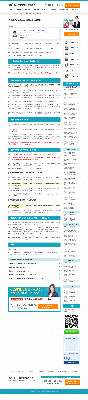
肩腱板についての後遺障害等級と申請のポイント (70, 156)
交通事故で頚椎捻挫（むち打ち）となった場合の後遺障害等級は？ (70, 204)
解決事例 (19, 9)
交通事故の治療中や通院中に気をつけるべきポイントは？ (23, 275)
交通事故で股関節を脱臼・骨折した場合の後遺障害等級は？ (70, 208)
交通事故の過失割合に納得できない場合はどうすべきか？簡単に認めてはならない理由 (70, 219)
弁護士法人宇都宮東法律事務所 (21, 5)
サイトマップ (44, 386)
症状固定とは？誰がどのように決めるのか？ (20, 271)
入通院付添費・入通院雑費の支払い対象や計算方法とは (22, 263)
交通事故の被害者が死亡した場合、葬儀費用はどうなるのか (70, 240)
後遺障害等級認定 (71, 149)
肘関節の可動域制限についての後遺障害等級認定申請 (70, 168)
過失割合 (71, 212)
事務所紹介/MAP (64, 9)
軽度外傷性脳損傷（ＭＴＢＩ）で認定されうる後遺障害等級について (70, 183)
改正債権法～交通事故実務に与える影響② (70, 297)
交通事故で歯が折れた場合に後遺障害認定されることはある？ (70, 179)
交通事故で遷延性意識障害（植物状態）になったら (70, 248)
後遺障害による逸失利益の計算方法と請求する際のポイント (70, 140)
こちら (68, 311)
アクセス (71, 76)
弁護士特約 (72, 48)
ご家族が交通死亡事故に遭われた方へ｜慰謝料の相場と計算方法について (70, 231)
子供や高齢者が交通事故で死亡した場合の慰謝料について (70, 227)
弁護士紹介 (27, 9)
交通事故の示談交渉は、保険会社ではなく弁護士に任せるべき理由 (70, 137)
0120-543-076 (55, 5)
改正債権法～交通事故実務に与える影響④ (70, 289)
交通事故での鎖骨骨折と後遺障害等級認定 (70, 164)
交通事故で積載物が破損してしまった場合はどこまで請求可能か (70, 121)
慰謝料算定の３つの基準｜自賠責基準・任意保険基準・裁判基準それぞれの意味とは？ (70, 145)
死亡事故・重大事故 (71, 224)
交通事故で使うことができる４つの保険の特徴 (70, 278)
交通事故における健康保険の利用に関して (70, 282)
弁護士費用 (36, 9)
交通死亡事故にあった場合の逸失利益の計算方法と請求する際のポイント (70, 244)
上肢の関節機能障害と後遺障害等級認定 (70, 175)
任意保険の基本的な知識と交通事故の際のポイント (70, 271)
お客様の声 (53, 9)
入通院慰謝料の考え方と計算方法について (70, 129)
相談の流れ (45, 9)
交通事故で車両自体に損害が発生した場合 (70, 125)
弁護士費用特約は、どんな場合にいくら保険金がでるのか (70, 267)
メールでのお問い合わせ (71, 34)
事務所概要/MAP (62, 371)
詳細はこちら (71, 362)
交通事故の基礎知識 (17, 13)
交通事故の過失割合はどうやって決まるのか (70, 215)
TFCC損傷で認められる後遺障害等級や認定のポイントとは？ (70, 160)
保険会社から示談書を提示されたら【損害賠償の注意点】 (70, 118)
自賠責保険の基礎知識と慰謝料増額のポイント (70, 275)
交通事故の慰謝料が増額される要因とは (70, 90)
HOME (11, 9)
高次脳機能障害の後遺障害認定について (70, 252)
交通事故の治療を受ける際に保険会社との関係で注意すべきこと (70, 133)
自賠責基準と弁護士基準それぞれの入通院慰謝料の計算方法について (26, 278)
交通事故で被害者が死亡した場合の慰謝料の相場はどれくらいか (70, 236)
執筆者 (11, 26)
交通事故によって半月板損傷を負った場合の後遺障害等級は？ (70, 200)
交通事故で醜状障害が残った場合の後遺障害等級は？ (70, 197)
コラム (71, 286)
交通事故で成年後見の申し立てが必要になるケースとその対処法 (70, 256)
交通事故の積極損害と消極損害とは (18, 267)
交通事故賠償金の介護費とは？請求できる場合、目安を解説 (70, 114)
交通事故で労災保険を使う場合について (70, 263)
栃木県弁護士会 (26, 35)
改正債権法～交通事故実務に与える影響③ (70, 293)
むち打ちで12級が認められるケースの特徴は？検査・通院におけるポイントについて (70, 192)
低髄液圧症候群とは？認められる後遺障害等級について (70, 188)
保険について (71, 260)
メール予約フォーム (73, 5)
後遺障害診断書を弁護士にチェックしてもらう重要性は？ (70, 153)
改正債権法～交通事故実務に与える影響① (70, 301)
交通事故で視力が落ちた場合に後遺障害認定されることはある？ (70, 172)
